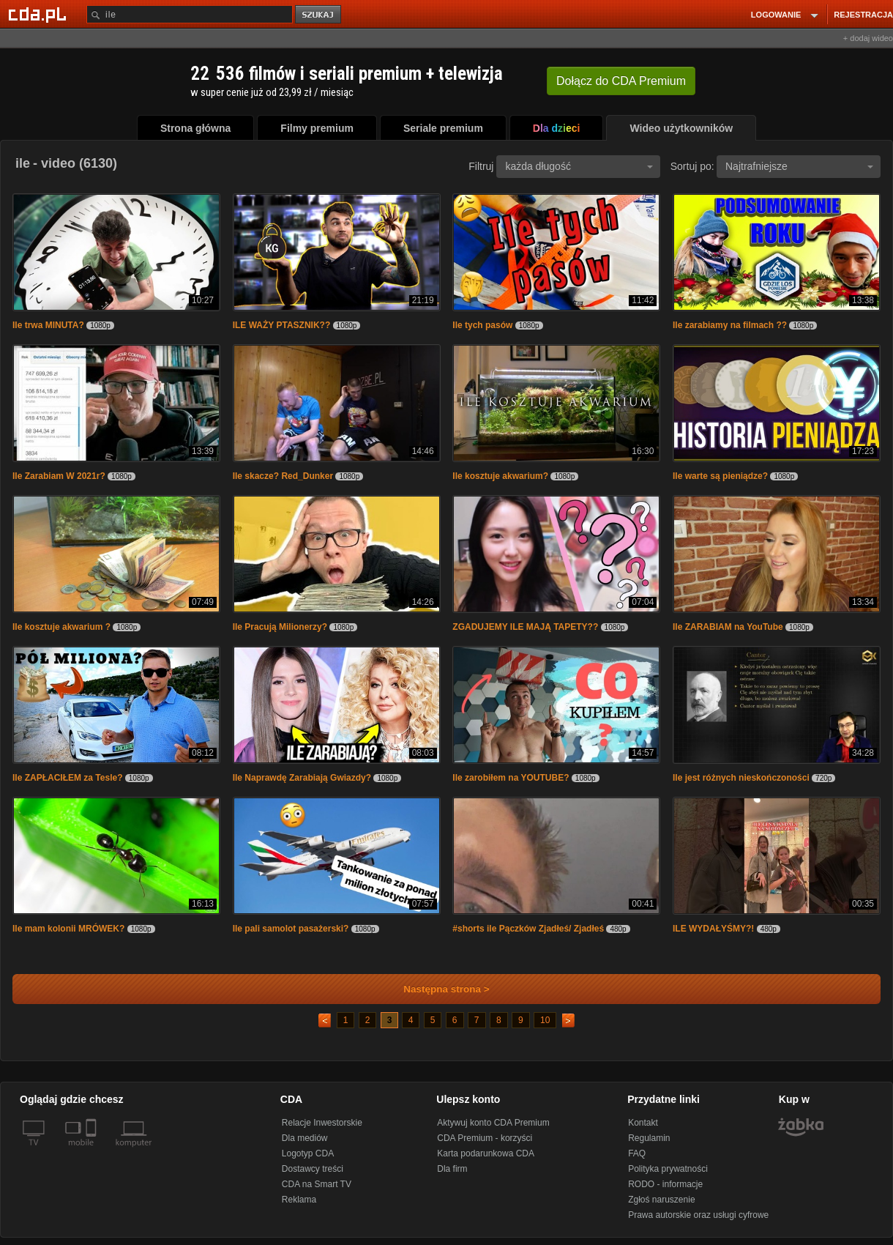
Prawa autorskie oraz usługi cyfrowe (698, 1215)
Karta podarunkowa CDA (485, 1153)
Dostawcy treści (312, 1169)
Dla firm (452, 1169)
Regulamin (649, 1138)
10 (545, 1020)
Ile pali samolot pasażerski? (291, 928)
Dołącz (621, 81)
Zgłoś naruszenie (661, 1199)
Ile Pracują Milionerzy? (280, 627)
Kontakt (643, 1123)
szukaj (319, 15)
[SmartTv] (92, 1151)
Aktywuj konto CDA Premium (493, 1123)
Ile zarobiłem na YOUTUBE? (510, 778)
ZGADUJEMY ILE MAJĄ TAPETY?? (526, 627)
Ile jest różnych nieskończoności (741, 778)
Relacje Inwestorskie (322, 1123)
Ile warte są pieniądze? (720, 476)
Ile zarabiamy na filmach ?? (730, 325)
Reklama (299, 1199)
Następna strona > (436, 989)
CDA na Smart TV (316, 1184)
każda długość (579, 166)
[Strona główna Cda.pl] (39, 14)
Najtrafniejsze (799, 166)
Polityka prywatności (668, 1169)
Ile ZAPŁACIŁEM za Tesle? (68, 778)
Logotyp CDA (308, 1153)
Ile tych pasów (483, 325)
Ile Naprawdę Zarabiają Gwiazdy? (302, 778)
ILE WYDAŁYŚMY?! (713, 928)
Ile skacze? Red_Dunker (283, 476)
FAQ (637, 1153)
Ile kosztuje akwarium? (500, 476)
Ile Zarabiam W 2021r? (58, 476)
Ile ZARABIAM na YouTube (729, 627)
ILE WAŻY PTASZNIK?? (282, 325)
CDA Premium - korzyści (484, 1138)
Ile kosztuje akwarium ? (61, 627)
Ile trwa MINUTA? (48, 325)
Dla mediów (305, 1138)
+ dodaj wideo (868, 38)
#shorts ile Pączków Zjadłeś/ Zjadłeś (528, 928)
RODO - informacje (665, 1184)
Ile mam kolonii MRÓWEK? (68, 928)
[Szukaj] (189, 14)
